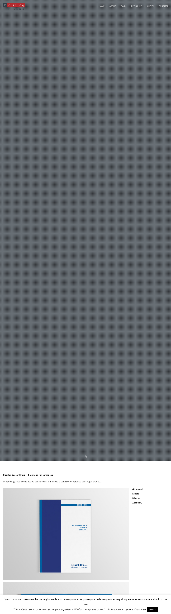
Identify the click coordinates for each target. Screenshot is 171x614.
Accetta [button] (152, 609)
